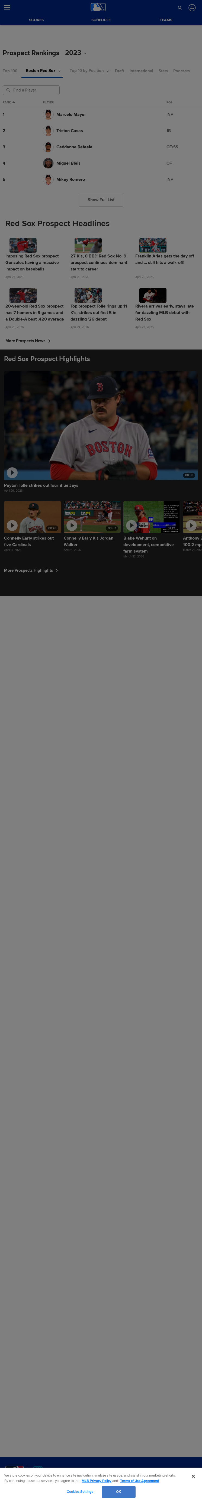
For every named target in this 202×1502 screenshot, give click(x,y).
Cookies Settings (80, 1492)
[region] (101, 1485)
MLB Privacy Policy (96, 1481)
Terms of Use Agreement (139, 1481)
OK (118, 1492)
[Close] (193, 1476)
